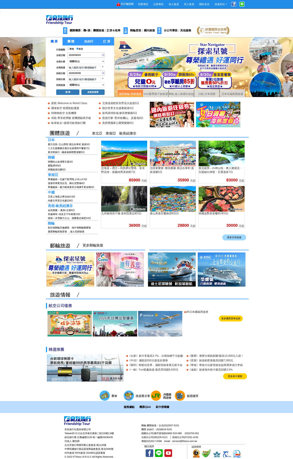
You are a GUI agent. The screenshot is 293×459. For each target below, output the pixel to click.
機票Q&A (145, 407)
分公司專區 (171, 30)
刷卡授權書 (162, 407)
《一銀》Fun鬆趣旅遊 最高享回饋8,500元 (153, 369)
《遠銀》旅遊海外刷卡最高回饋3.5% (210, 369)
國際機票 (75, 30)
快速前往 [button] (220, 4)
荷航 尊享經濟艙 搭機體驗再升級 (71, 118)
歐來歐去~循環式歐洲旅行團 (68, 122)
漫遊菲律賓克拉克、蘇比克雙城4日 (66, 183)
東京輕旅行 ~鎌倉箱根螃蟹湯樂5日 (66, 152)
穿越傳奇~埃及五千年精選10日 (64, 214)
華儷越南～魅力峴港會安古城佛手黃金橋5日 (71, 187)
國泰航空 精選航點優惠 (65, 108)
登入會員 (189, 4)
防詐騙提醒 (125, 4)
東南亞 (111, 133)
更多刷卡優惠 (235, 376)
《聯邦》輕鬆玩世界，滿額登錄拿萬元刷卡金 (155, 365)
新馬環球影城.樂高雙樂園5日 (119, 113)
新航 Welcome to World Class (69, 103)
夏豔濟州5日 (54, 165)
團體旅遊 (98, 30)
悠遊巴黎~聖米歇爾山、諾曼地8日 (122, 118)
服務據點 (129, 407)
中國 (51, 192)
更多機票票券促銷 (230, 318)
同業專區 (143, 4)
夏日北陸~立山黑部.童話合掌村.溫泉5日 (69, 144)
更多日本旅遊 (234, 237)
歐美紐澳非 (127, 133)
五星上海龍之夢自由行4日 (61, 196)
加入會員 (174, 4)
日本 (51, 140)
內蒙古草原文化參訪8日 (60, 200)
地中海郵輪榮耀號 (81, 227)
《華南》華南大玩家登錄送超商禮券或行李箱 (215, 365)
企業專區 (158, 4)
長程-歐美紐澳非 (60, 206)
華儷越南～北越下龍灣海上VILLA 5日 (67, 179)
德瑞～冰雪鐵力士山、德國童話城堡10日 (69, 218)
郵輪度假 (135, 30)
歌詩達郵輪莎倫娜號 (58, 227)
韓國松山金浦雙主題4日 (60, 161)
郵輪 (51, 223)
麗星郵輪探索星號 (57, 231)
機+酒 (86, 30)
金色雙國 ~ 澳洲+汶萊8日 (61, 210)
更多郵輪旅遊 (93, 245)
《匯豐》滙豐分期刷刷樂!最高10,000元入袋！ (216, 355)
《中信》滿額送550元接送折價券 (148, 360)
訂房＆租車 (113, 30)
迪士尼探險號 (77, 231)
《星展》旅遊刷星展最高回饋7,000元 (210, 360)
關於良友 (204, 4)
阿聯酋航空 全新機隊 (63, 113)
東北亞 (97, 133)
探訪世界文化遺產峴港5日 (118, 108)
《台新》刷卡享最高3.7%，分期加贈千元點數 (155, 355)
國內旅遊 (149, 30)
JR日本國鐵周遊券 (197, 311)
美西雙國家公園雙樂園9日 (118, 122)
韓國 (51, 157)
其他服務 (185, 30)
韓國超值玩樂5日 (57, 169)
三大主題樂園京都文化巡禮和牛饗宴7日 (69, 148)
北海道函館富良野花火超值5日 (120, 103)
